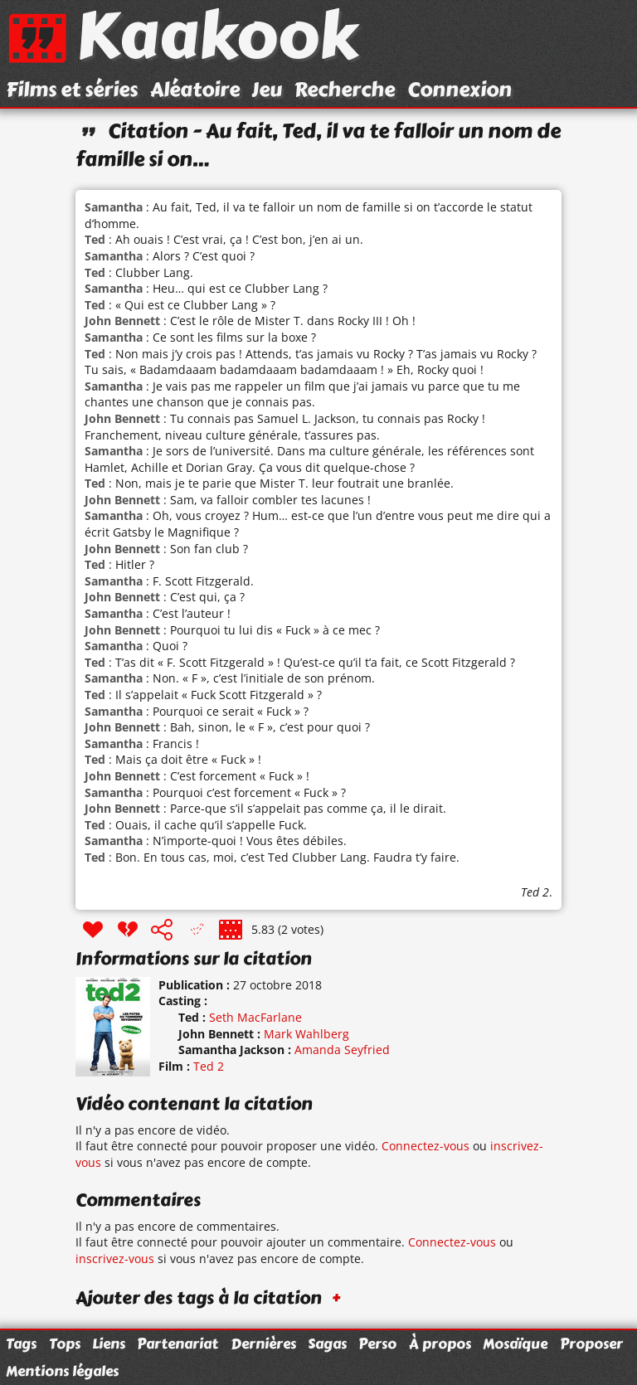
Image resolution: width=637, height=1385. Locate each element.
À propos (440, 1343)
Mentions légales (62, 1371)
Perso (377, 1343)
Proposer (591, 1343)
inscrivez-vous (114, 1258)
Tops (64, 1343)
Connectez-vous (425, 1146)
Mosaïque (515, 1343)
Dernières (263, 1343)
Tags (21, 1343)
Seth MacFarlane (255, 1017)
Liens (108, 1343)
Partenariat (177, 1343)
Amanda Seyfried (342, 1049)
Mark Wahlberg (306, 1034)
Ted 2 (535, 892)
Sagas (327, 1343)
